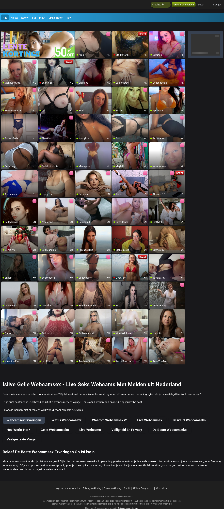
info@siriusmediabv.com (127, 501)
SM (34, 17)
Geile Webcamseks (55, 422)
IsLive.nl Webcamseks (189, 413)
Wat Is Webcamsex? (66, 413)
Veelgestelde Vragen (22, 432)
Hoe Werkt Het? (18, 422)
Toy (68, 17)
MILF (42, 17)
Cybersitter (167, 496)
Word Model (162, 481)
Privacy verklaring (92, 481)
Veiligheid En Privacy (126, 422)
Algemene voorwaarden (68, 481)
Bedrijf (127, 481)
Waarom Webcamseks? (109, 413)
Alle (5, 17)
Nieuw (14, 17)
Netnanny (155, 496)
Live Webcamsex (149, 413)
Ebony (25, 17)
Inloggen (216, 6)
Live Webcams (90, 422)
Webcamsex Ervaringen (24, 413)
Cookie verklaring (112, 481)
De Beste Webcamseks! (170, 422)
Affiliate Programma (143, 481)
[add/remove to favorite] (78, 26)
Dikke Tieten (55, 17)
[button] (203, 7)
